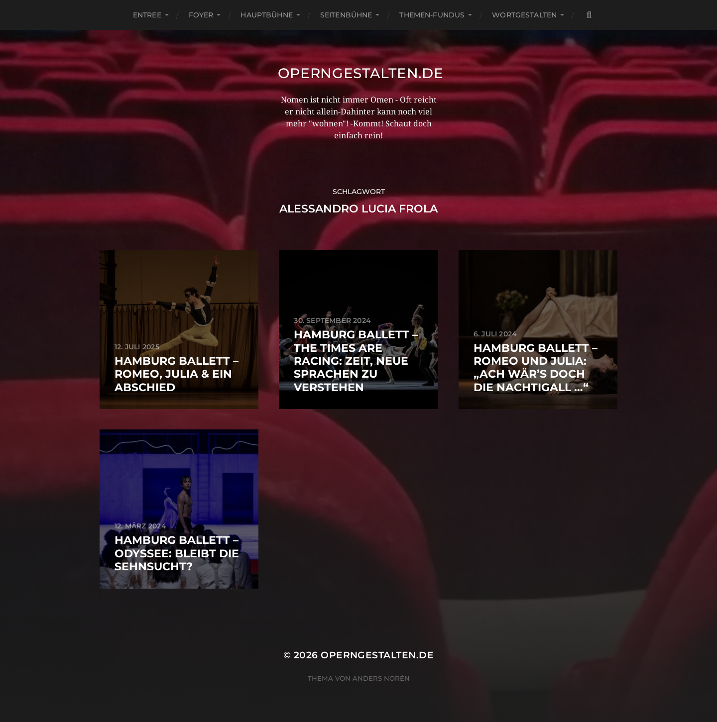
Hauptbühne (266, 14)
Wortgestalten (524, 14)
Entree (147, 14)
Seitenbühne (346, 14)
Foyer (201, 14)
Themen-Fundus (432, 14)
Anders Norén (381, 678)
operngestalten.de (361, 73)
